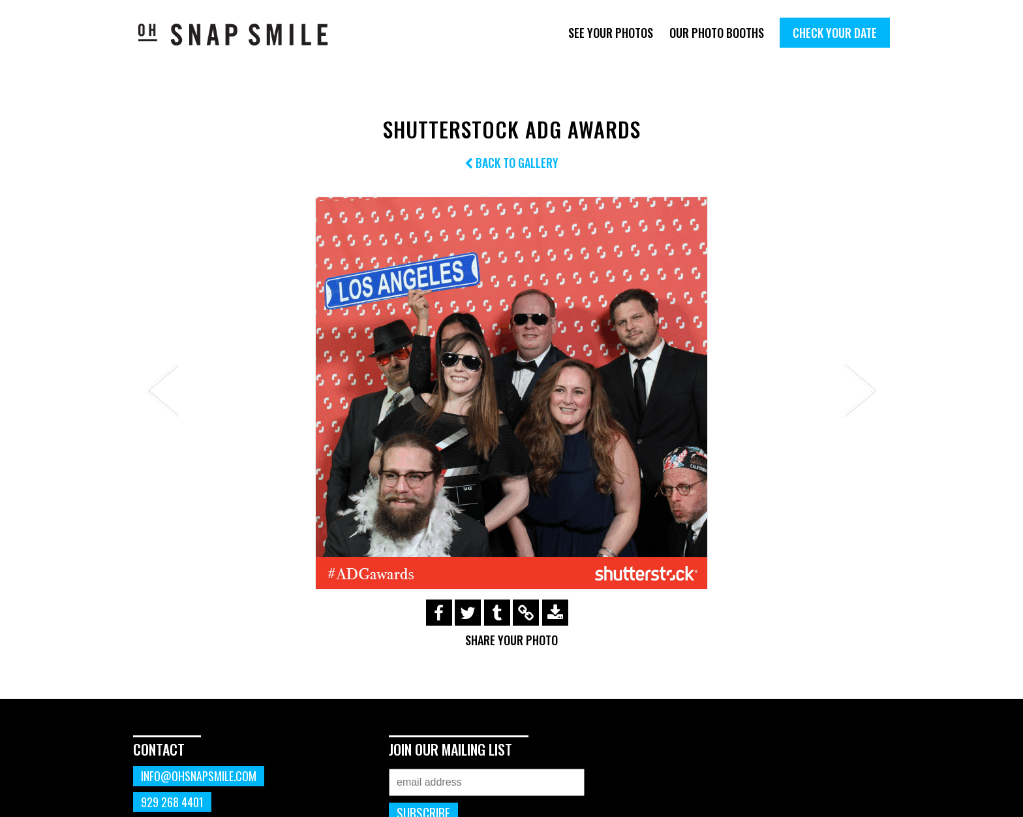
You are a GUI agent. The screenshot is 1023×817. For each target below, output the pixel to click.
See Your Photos (610, 32)
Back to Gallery (511, 162)
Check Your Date (835, 32)
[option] (511, 393)
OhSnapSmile (242, 34)
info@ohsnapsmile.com (198, 775)
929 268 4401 (172, 801)
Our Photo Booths (716, 32)
